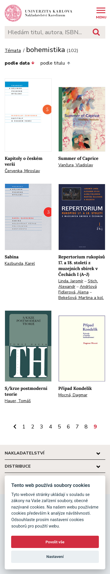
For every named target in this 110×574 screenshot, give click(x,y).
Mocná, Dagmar (72, 395)
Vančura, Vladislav (75, 165)
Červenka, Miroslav (22, 171)
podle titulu (55, 63)
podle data (20, 63)
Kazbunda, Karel (20, 263)
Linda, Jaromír (70, 281)
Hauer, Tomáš (18, 401)
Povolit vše (54, 542)
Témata (13, 50)
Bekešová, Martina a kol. (81, 297)
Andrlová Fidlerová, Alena (77, 289)
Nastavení (55, 556)
